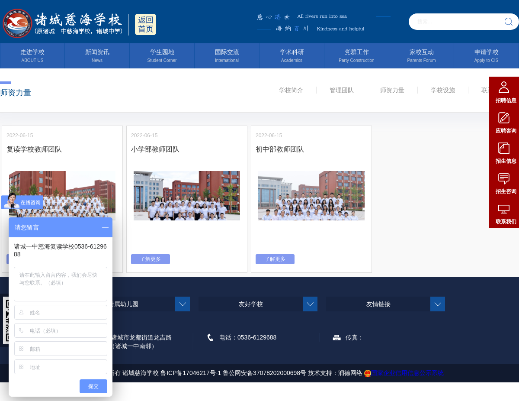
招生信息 (506, 161)
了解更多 (150, 259)
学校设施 (443, 90)
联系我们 (506, 222)
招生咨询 (506, 191)
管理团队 (342, 90)
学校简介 (291, 90)
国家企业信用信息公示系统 (404, 372)
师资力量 (392, 90)
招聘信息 (506, 100)
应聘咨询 (506, 131)
